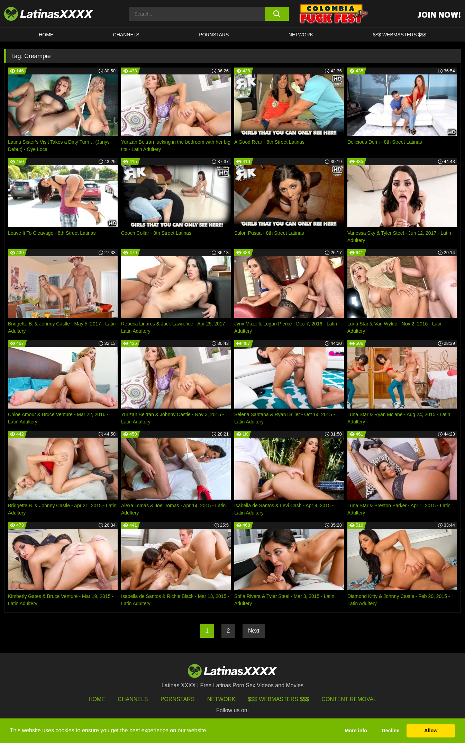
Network (301, 34)
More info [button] (356, 730)
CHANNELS (126, 34)
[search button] (277, 14)
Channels (133, 699)
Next (253, 631)
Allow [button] (430, 730)
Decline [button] (390, 730)
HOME (46, 34)
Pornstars (214, 34)
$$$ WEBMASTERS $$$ (399, 34)
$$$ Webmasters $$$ (278, 699)
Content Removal (349, 699)
